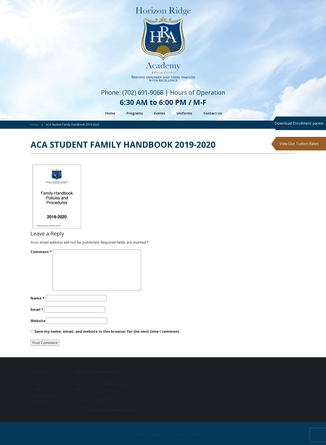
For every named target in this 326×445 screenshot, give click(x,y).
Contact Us (213, 113)
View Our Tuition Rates (299, 143)
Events (159, 113)
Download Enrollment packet (299, 123)
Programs (135, 113)
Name (38, 298)
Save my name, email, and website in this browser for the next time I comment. (107, 331)
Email (37, 309)
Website (38, 320)
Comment (41, 251)
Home (110, 113)
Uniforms (184, 113)
